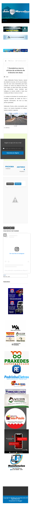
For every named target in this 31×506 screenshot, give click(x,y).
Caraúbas (5, 278)
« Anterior (7, 168)
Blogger (20, 501)
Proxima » (22, 171)
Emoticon (17, 184)
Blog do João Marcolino (19, 498)
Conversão (10, 184)
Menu (5, 21)
